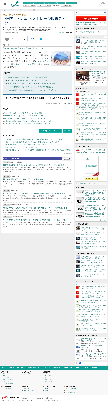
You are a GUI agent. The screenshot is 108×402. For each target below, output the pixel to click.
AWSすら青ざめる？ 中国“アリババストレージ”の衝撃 (23, 113)
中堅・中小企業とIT (29, 390)
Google (29, 48)
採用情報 (56, 400)
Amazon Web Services (11, 48)
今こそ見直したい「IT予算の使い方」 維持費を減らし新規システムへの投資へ (34, 193)
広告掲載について (67, 367)
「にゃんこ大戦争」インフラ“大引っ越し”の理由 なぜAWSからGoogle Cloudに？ (92, 152)
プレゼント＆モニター (72, 392)
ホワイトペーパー (71, 388)
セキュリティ (28, 374)
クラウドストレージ (40, 48)
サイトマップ (84, 367)
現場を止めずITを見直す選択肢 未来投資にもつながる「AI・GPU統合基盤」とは (35, 208)
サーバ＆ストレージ (9, 378)
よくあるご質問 (32, 367)
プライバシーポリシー (37, 400)
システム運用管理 (8, 383)
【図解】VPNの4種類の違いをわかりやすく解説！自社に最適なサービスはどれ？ (31, 142)
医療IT (47, 388)
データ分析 (48, 376)
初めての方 (94, 367)
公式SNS (12, 400)
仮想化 (5, 376)
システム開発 (7, 388)
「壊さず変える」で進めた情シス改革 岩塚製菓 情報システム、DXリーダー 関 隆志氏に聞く (92, 118)
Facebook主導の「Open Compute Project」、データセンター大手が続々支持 (33, 90)
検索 (105, 12)
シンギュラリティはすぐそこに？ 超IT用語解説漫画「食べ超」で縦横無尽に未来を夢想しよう (95, 199)
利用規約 (76, 367)
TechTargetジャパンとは (44, 367)
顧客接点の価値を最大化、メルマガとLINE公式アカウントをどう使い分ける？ (33, 165)
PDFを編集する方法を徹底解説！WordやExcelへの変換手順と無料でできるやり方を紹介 (33, 139)
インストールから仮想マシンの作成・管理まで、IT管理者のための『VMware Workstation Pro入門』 (94, 214)
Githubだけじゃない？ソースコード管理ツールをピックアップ (25, 144)
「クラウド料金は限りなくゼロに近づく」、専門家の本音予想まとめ (31, 87)
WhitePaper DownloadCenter (67, 159)
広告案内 (18, 400)
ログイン (4, 367)
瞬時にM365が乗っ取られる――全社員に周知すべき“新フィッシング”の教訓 (97, 73)
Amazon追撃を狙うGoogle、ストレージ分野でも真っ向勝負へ (28, 77)
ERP (46, 374)
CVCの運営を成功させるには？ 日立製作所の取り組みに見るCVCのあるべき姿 (34, 220)
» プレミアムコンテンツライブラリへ (87, 183)
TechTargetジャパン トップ (50, 130)
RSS (76, 363)
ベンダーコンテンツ (83, 37)
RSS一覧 (68, 390)
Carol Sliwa (61, 32)
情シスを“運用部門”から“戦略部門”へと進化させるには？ (25, 179)
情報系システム (49, 379)
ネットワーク (7, 381)
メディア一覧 (5, 400)
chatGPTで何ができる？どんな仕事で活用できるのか (22, 147)
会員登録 (11, 367)
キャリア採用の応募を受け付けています (88, 32)
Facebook (22, 48)
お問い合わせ (56, 367)
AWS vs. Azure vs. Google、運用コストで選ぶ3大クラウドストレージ (30, 80)
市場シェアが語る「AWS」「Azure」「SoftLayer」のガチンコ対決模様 (31, 83)
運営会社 (50, 400)
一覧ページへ (103, 220)
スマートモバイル (8, 379)
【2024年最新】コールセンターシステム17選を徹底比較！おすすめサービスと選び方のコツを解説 (37, 150)
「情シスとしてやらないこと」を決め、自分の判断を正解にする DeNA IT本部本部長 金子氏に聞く (92, 134)
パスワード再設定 (20, 367)
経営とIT (67, 130)
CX (46, 378)
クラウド (5, 374)
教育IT (47, 390)
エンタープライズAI (51, 381)
